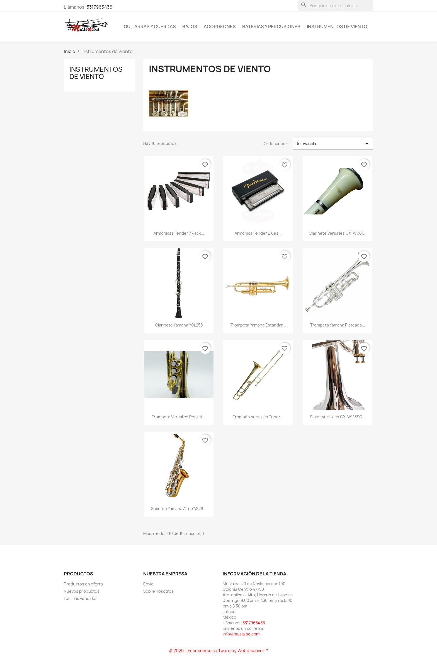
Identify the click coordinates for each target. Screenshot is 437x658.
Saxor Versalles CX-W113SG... (337, 416)
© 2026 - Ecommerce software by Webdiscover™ (218, 651)
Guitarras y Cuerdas (150, 26)
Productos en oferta (83, 584)
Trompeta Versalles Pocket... (179, 416)
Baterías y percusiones (271, 26)
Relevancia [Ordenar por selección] (333, 143)
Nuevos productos (81, 591)
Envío (148, 584)
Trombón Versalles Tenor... (258, 416)
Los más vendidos (81, 598)
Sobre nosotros (158, 591)
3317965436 (99, 7)
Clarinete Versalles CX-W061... (337, 233)
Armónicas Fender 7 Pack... (179, 233)
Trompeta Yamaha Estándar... (258, 325)
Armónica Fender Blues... (258, 233)
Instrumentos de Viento (337, 26)
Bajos (189, 26)
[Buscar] (335, 5)
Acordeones (220, 26)
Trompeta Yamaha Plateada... (337, 325)
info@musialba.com (241, 634)
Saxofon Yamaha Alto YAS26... (179, 508)
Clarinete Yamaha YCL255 (179, 325)
